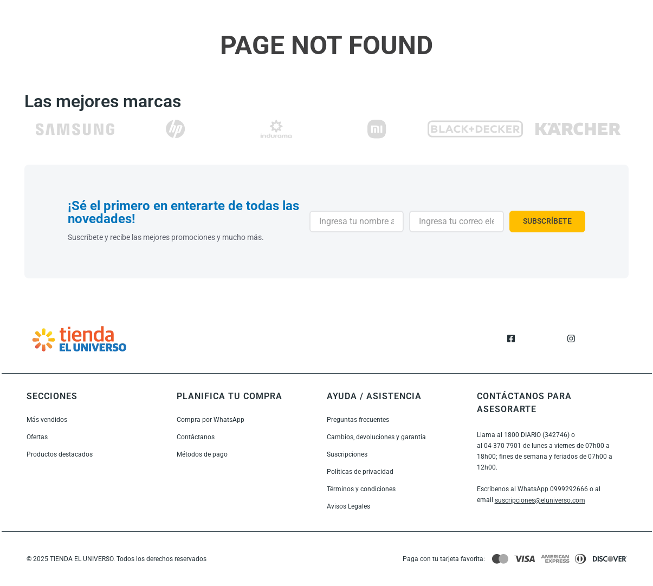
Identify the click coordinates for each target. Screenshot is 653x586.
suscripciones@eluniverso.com (540, 500)
